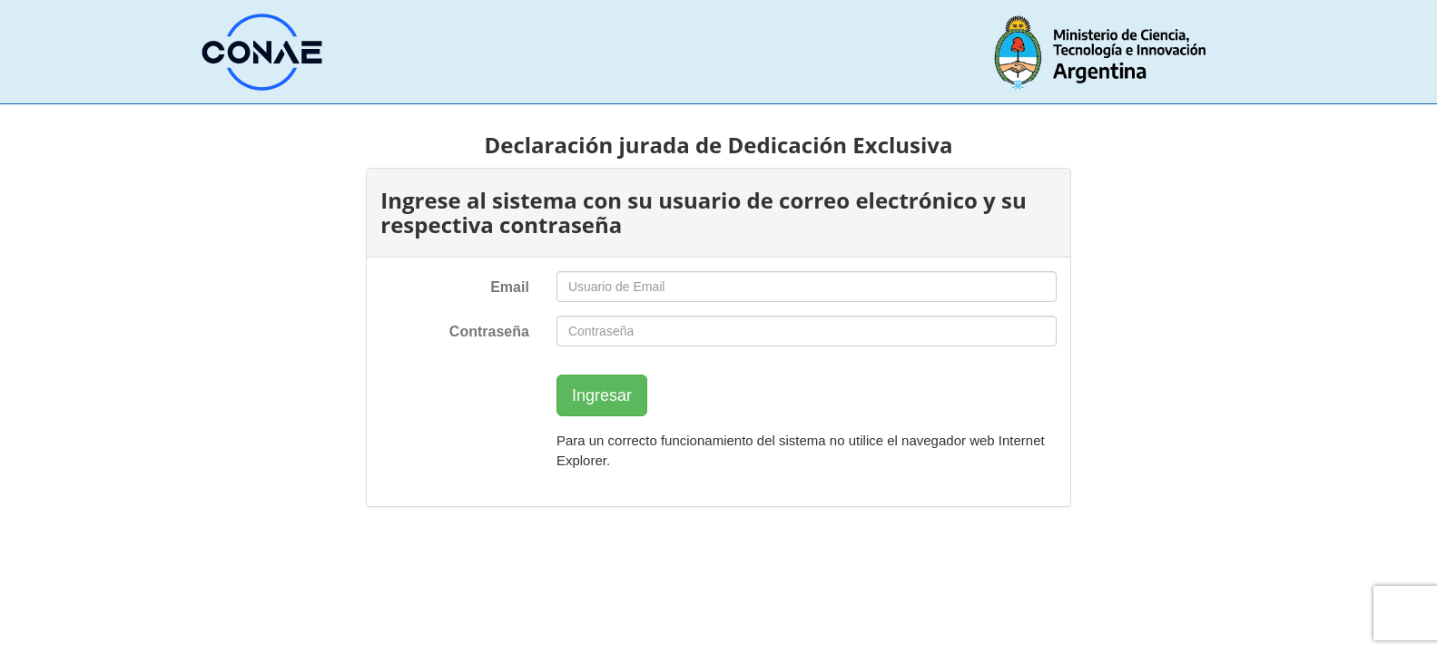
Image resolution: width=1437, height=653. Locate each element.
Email (509, 287)
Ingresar (602, 395)
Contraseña (489, 331)
